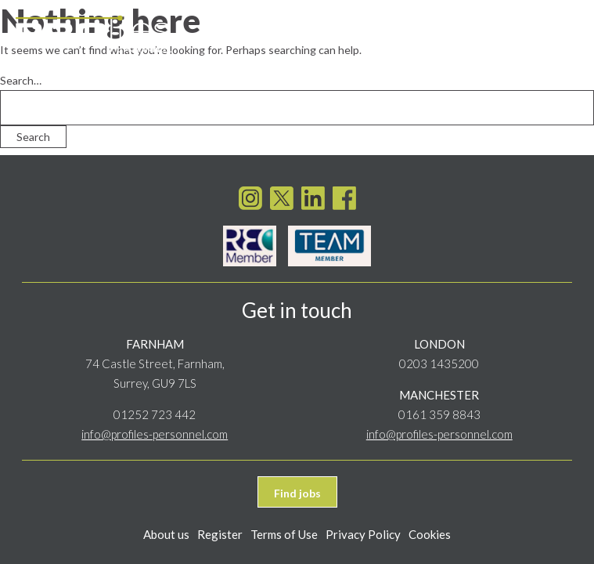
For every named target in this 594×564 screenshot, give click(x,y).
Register (220, 534)
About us (166, 534)
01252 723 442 (154, 414)
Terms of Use (284, 534)
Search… (20, 80)
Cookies (430, 534)
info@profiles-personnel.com (154, 434)
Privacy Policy (363, 534)
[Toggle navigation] (563, 32)
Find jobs (297, 493)
